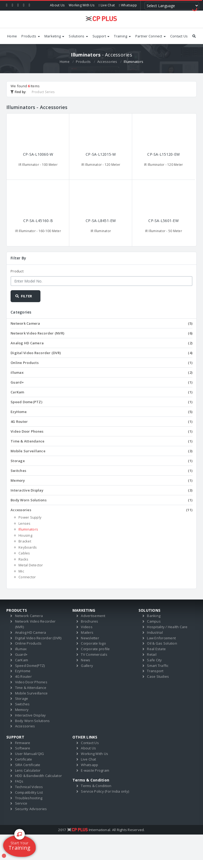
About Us (57, 5)
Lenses (25, 523)
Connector (27, 577)
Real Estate (156, 648)
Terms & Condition (96, 785)
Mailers (87, 632)
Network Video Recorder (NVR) (101, 333)
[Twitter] (12, 5)
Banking (153, 615)
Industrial (155, 632)
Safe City (154, 660)
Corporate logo (93, 643)
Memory (101, 480)
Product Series (43, 92)
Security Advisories (31, 808)
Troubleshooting (29, 798)
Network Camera (101, 323)
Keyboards (28, 547)
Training (122, 36)
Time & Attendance (101, 441)
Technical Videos (29, 786)
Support (101, 36)
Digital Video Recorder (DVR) (101, 352)
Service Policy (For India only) (105, 791)
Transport (155, 670)
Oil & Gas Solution (162, 643)
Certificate (23, 759)
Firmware (22, 742)
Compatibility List (29, 792)
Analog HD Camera (101, 343)
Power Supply (30, 517)
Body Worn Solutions (101, 500)
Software (22, 748)
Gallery (87, 665)
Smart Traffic (157, 665)
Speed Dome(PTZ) (101, 402)
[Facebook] (7, 5)
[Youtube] (29, 5)
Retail (151, 654)
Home (12, 36)
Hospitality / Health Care (167, 626)
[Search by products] (194, 36)
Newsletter (90, 638)
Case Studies (158, 676)
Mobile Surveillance (101, 451)
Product (17, 271)
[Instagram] (23, 5)
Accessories (107, 61)
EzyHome (101, 411)
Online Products (101, 362)
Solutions (78, 36)
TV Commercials (94, 654)
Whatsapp (128, 5)
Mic (21, 571)
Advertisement (93, 615)
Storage (101, 460)
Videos (87, 626)
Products (30, 36)
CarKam (101, 392)
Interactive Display (101, 490)
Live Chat (107, 5)
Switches (101, 470)
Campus (154, 621)
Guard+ (101, 382)
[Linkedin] (18, 5)
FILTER (23, 296)
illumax (101, 372)
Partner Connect (150, 36)
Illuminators (28, 529)
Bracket (25, 541)
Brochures (89, 621)
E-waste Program (95, 770)
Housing (25, 535)
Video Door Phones (101, 431)
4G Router (101, 421)
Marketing (54, 36)
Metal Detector (31, 565)
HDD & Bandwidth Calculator (38, 775)
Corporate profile (95, 648)
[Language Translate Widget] (172, 6)
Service (21, 803)
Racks (23, 559)
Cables (24, 553)
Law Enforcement (161, 638)
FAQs (19, 781)
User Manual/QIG (29, 753)
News (85, 660)
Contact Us (179, 36)
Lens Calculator (28, 770)
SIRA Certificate (27, 764)
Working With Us (81, 5)
